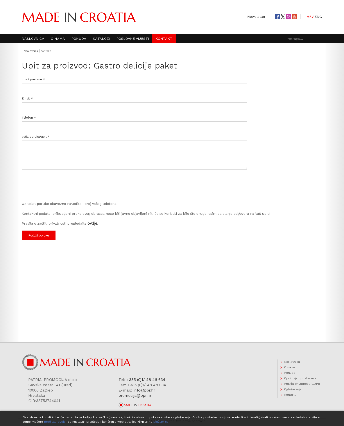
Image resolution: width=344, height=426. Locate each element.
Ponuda (79, 38)
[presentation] (55, 188)
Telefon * (29, 117)
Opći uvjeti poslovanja (300, 378)
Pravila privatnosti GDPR (302, 383)
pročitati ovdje (55, 421)
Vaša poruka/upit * (36, 136)
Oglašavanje (292, 389)
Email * (27, 98)
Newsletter (256, 16)
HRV (310, 16)
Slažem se (160, 421)
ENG (318, 16)
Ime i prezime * (33, 79)
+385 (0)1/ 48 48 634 (146, 379)
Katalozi (101, 38)
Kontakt (164, 38)
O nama (58, 38)
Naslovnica (33, 38)
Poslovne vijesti (132, 38)
